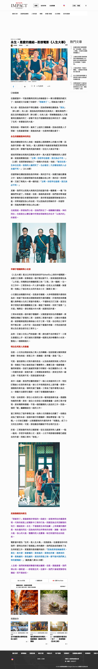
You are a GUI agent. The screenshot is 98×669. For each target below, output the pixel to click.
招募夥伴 (66, 653)
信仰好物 (43, 6)
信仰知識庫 (66, 14)
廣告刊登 (40, 653)
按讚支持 (39, 581)
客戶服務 (58, 653)
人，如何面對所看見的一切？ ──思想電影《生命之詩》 (58, 639)
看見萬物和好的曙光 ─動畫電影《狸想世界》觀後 (38, 639)
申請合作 (49, 653)
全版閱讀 (52, 6)
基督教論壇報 (24, 14)
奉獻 (78, 6)
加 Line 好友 (20, 581)
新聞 (36, 6)
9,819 (39, 86)
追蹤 (27, 45)
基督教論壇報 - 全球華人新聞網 (19, 6)
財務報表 (87, 653)
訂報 (74, 6)
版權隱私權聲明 (77, 653)
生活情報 (57, 14)
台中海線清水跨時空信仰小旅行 (19, 638)
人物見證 (34, 14)
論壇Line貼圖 (40, 659)
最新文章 (15, 14)
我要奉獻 (63, 586)
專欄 (41, 14)
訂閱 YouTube (58, 581)
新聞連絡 (23, 653)
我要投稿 (32, 653)
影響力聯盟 (48, 14)
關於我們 (15, 653)
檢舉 (66, 45)
